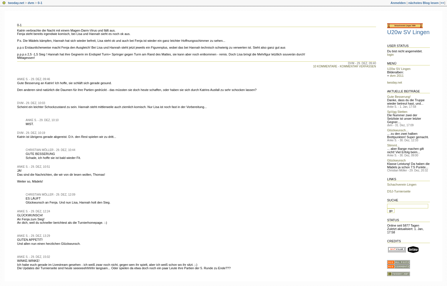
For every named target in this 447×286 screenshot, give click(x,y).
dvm (31, 3)
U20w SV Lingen (408, 32)
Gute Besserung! (399, 96)
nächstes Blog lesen (423, 3)
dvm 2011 (396, 75)
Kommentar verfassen (358, 66)
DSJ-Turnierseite (399, 191)
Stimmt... (393, 145)
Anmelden (398, 3)
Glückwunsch (396, 160)
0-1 (40, 3)
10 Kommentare (325, 66)
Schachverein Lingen (401, 184)
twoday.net (16, 3)
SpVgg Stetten (397, 111)
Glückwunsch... (398, 130)
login (390, 54)
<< (442, 3)
